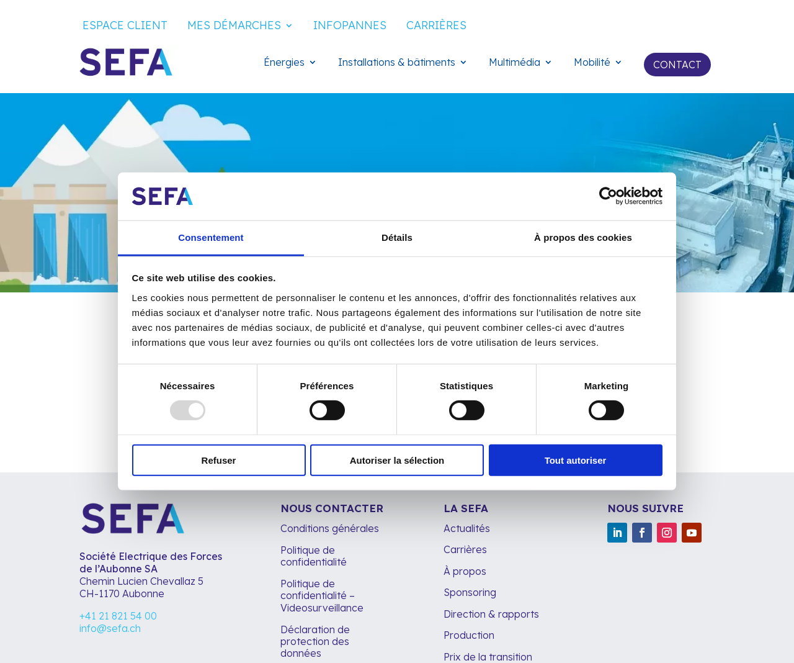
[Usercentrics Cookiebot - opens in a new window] (608, 196)
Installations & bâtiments (396, 63)
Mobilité (592, 63)
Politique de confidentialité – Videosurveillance (322, 595)
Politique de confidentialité (313, 556)
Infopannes (349, 26)
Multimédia (514, 63)
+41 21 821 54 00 (118, 616)
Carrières (436, 26)
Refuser (219, 459)
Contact (677, 64)
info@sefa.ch (110, 628)
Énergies (284, 63)
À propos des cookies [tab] (583, 237)
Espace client (125, 26)
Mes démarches (234, 26)
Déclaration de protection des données (315, 641)
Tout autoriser (576, 459)
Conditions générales (329, 528)
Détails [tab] (397, 237)
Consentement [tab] (210, 237)
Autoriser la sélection (397, 459)
